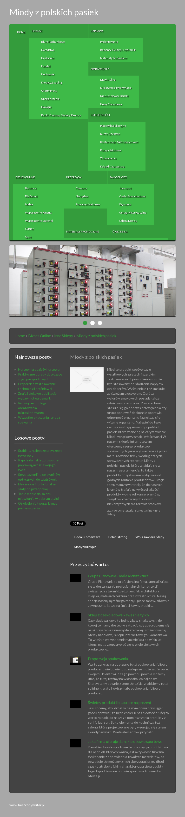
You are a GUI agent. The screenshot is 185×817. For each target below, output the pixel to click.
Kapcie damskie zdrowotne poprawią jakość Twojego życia (38, 465)
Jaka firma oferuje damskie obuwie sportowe (125, 741)
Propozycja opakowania (108, 658)
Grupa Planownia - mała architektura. (118, 575)
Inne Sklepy (63, 335)
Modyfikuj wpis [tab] (85, 547)
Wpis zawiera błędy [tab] (149, 537)
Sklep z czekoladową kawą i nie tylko (118, 615)
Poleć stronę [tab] (117, 537)
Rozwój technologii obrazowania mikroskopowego (32, 408)
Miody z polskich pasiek (96, 335)
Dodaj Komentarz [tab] (87, 537)
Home (19, 335)
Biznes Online (39, 335)
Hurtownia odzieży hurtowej (39, 369)
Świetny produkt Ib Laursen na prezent (119, 702)
